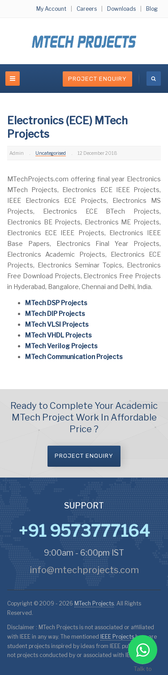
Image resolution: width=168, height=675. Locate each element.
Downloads (121, 8)
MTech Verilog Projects (61, 346)
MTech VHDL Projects (58, 335)
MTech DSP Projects (56, 303)
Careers (87, 8)
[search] (153, 78)
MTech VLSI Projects (57, 324)
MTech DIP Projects (55, 313)
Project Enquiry (97, 78)
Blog (152, 8)
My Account (51, 8)
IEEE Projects (117, 636)
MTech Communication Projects (74, 356)
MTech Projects (94, 603)
